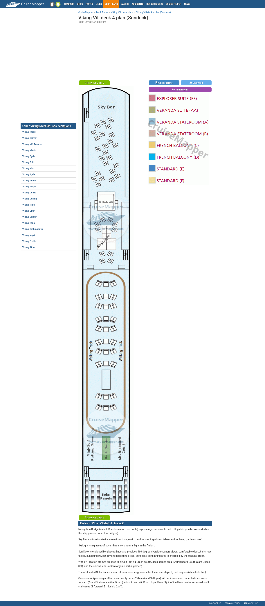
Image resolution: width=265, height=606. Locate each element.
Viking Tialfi (28, 204)
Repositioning (154, 4)
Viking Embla (29, 241)
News (187, 4)
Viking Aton (28, 247)
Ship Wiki (196, 82)
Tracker (69, 4)
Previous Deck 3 (94, 82)
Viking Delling (29, 198)
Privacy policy (232, 603)
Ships (80, 4)
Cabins (125, 4)
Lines (99, 4)
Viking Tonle (28, 223)
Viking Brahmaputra (33, 229)
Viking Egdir (28, 174)
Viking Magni (29, 186)
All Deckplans (164, 82)
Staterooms (180, 89)
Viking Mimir (29, 150)
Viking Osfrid (29, 192)
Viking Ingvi (28, 235)
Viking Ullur (28, 210)
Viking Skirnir (29, 138)
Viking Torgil (29, 132)
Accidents (137, 4)
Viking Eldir (28, 162)
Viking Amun (29, 180)
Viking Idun (28, 168)
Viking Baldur (29, 216)
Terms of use (251, 603)
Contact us (215, 603)
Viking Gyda (28, 156)
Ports (89, 4)
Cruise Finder (173, 4)
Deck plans (111, 4)
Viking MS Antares (32, 144)
